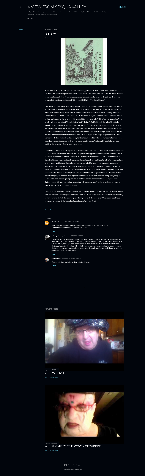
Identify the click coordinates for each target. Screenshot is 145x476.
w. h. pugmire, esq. (57, 236)
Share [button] (21, 30)
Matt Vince (78, 469)
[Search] (122, 7)
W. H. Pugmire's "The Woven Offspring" (73, 446)
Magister (54, 222)
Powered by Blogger (72, 465)
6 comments (54, 450)
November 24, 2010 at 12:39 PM (74, 236)
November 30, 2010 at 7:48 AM (71, 259)
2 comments (54, 377)
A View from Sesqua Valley (56, 6)
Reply (54, 231)
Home (30, 18)
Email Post (53, 210)
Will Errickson (56, 259)
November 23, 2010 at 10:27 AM (68, 222)
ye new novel (55, 373)
